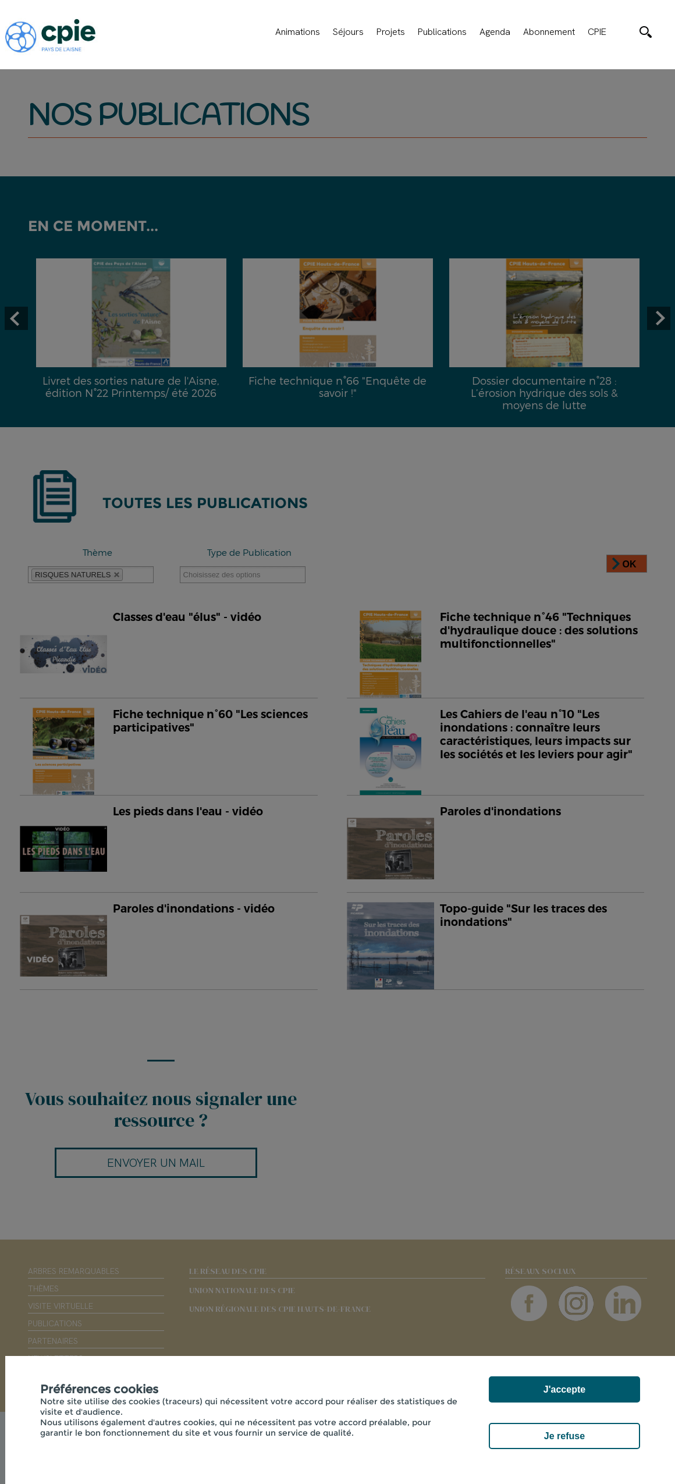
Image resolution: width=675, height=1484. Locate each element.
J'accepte (564, 1389)
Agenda (494, 32)
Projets (390, 32)
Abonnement (549, 32)
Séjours (348, 32)
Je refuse (564, 1436)
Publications (442, 32)
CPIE (597, 32)
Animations (297, 32)
